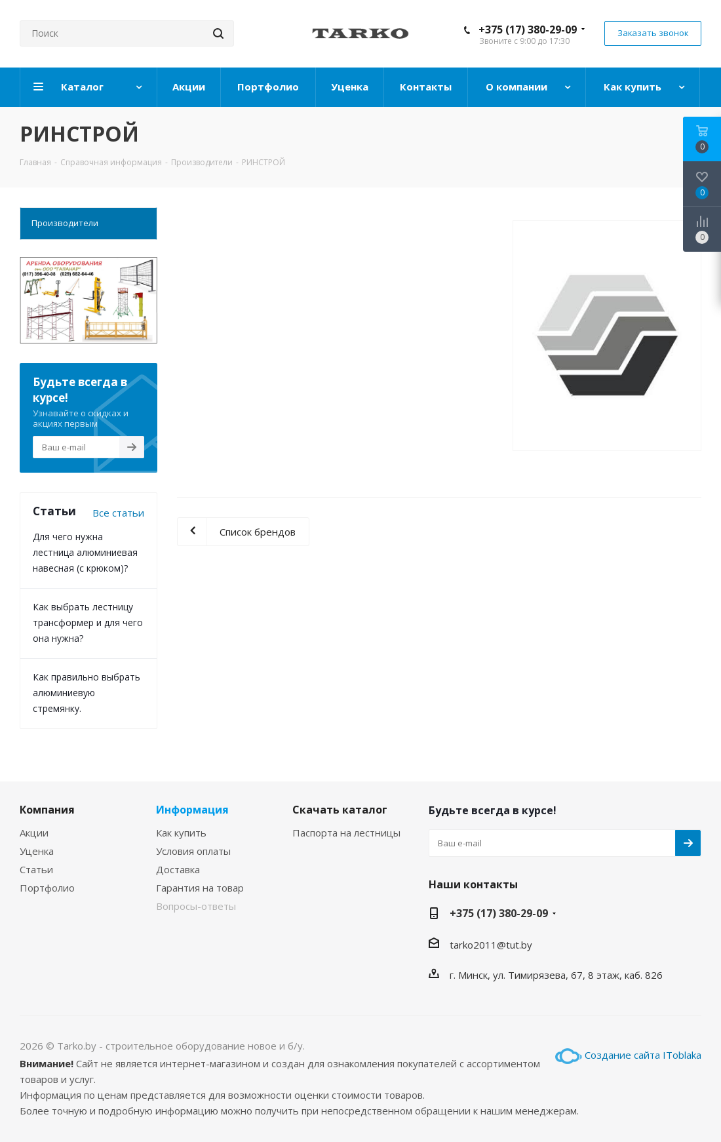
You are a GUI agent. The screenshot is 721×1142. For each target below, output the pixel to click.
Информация (192, 809)
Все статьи (118, 512)
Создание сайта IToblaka (643, 1054)
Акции (34, 832)
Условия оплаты (193, 850)
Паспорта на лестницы (346, 832)
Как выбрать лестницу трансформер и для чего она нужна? (88, 622)
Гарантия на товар (200, 887)
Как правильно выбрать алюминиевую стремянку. (86, 693)
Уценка (37, 850)
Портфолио (47, 887)
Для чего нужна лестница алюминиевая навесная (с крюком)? (85, 552)
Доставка (178, 869)
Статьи (36, 869)
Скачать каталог (339, 809)
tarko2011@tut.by (491, 944)
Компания (47, 809)
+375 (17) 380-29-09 (527, 29)
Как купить (181, 832)
